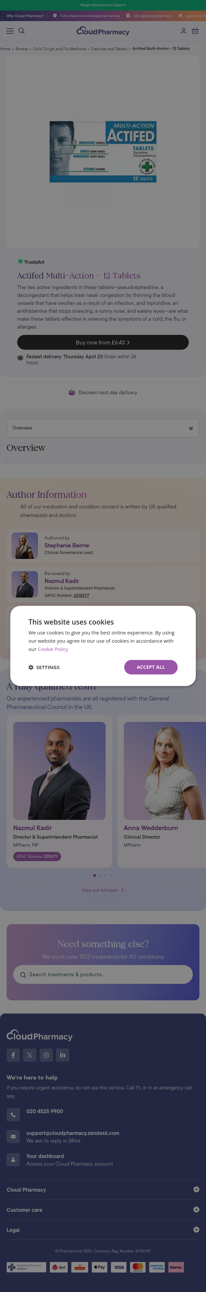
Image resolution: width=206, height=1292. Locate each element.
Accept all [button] (151, 667)
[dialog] (103, 646)
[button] (43, 667)
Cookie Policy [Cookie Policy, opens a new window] (53, 649)
